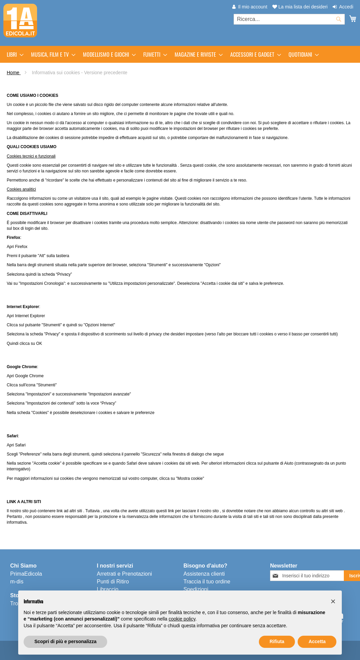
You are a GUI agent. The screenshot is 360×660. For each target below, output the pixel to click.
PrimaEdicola (26, 574)
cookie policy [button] (182, 619)
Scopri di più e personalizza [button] (65, 641)
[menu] (180, 54)
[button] (333, 601)
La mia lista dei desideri (300, 6)
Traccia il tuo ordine (206, 581)
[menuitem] (13, 54)
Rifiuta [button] (277, 641)
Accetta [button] (317, 641)
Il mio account (252, 6)
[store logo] (20, 20)
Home (14, 72)
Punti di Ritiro (113, 581)
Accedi (346, 6)
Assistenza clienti (204, 574)
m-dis (16, 581)
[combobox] (289, 19)
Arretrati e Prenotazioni (124, 574)
